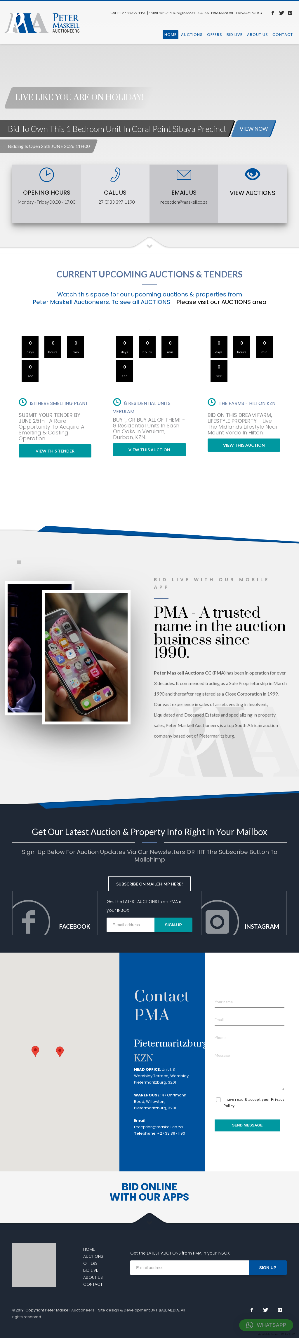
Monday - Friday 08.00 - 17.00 (47, 202)
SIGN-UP (173, 925)
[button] (60, 1056)
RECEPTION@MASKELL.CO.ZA (184, 13)
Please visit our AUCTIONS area (221, 302)
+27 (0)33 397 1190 (115, 202)
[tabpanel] (149, 86)
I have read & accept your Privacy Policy (253, 1102)
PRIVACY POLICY (249, 13)
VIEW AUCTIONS (252, 193)
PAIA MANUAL (222, 13)
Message (222, 1055)
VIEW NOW (254, 128)
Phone (220, 1037)
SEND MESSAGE (247, 1125)
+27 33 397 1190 (133, 13)
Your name (224, 1002)
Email (219, 1019)
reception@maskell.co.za (184, 202)
